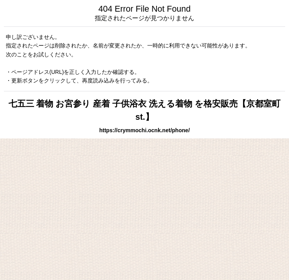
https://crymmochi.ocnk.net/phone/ (144, 130)
